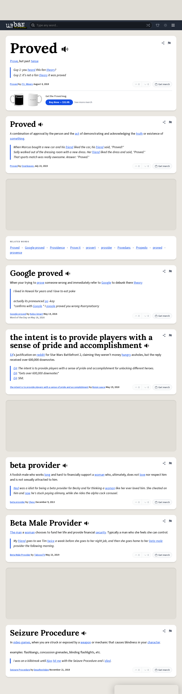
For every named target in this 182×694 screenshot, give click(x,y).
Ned (16, 488)
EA (11, 355)
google (50, 306)
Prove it (75, 247)
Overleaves (28, 166)
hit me (57, 661)
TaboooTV (39, 555)
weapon (85, 642)
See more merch (83, 102)
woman (99, 474)
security (101, 532)
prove (40, 282)
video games (21, 642)
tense (34, 61)
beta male (156, 541)
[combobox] (90, 25)
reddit (41, 355)
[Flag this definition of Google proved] (170, 271)
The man (16, 532)
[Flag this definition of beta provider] (170, 463)
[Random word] (148, 25)
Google (106, 282)
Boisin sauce (98, 387)
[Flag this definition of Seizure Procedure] (170, 631)
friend (69, 147)
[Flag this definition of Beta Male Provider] (170, 521)
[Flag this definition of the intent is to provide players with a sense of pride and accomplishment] (170, 335)
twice (50, 541)
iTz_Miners (27, 84)
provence (16, 252)
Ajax (49, 661)
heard (31, 70)
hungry (126, 355)
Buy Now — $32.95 (59, 102)
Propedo (141, 247)
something (17, 138)
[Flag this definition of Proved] (169, 43)
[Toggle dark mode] (165, 25)
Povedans (124, 247)
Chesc (32, 502)
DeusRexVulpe (41, 670)
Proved (14, 84)
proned (157, 247)
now (27, 493)
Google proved (34, 247)
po (46, 301)
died (108, 661)
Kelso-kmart (36, 314)
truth (139, 133)
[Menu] (173, 25)
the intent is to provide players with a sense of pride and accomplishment (49, 387)
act (77, 133)
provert (91, 247)
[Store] (157, 25)
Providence (57, 247)
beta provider (17, 502)
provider (106, 247)
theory (50, 70)
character (153, 642)
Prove (14, 61)
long (47, 474)
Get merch (162, 84)
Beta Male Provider (20, 555)
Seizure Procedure (20, 670)
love (142, 474)
